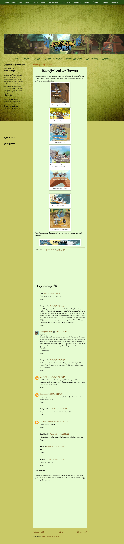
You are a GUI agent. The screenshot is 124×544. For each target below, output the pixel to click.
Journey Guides (53, 59)
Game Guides (54, 2)
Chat (20, 2)
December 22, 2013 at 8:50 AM (57, 421)
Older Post (82, 532)
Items (35, 2)
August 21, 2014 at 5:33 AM (59, 434)
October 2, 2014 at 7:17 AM (55, 459)
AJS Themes (67, 2)
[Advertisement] (62, 19)
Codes (27, 2)
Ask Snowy (92, 59)
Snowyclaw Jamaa (46, 332)
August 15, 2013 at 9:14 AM (57, 409)
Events (43, 2)
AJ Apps (96, 2)
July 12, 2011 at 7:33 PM (52, 293)
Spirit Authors (74, 59)
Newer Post (38, 532)
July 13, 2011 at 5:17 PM (63, 332)
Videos (105, 2)
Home (7, 2)
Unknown (43, 421)
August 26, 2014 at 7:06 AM (55, 447)
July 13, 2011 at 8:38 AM (56, 306)
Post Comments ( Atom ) (50, 537)
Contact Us (114, 2)
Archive (77, 2)
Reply (41, 299)
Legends (87, 2)
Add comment (40, 470)
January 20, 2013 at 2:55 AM (51, 394)
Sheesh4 (43, 377)
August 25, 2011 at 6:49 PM (55, 377)
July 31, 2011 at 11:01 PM (56, 360)
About (14, 2)
